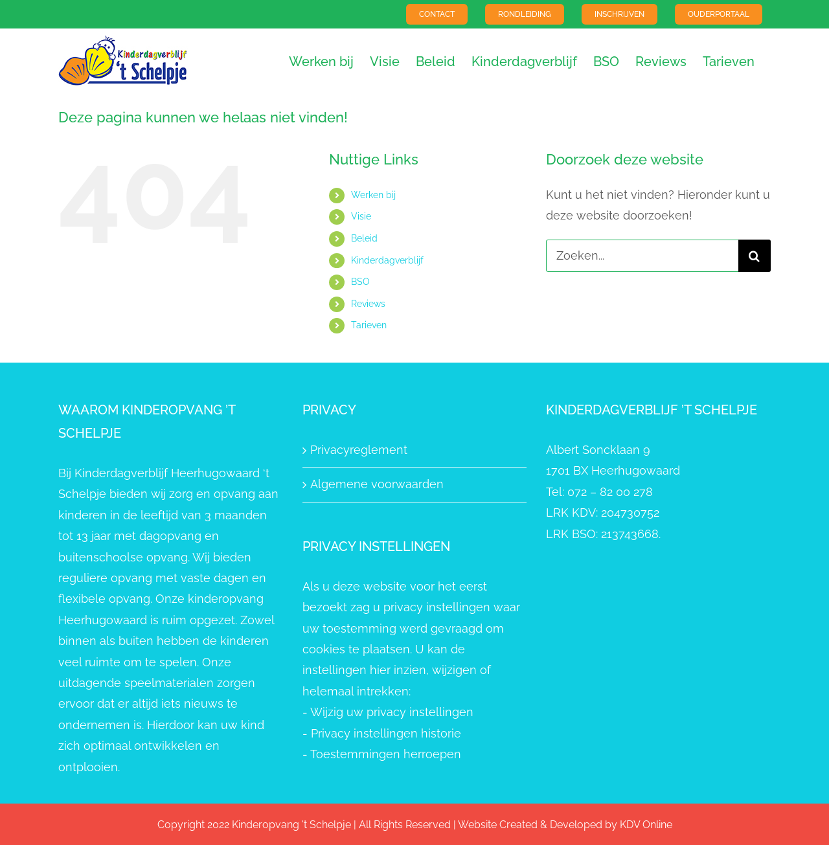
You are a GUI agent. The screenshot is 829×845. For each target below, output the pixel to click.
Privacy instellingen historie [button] (386, 733)
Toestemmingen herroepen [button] (385, 754)
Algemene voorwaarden (377, 484)
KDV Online (646, 824)
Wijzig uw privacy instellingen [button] (391, 712)
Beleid (364, 238)
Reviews (368, 304)
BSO (360, 281)
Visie (361, 216)
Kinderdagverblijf (387, 260)
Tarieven (369, 325)
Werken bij (373, 195)
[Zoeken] (754, 256)
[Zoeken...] (642, 256)
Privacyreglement (358, 449)
